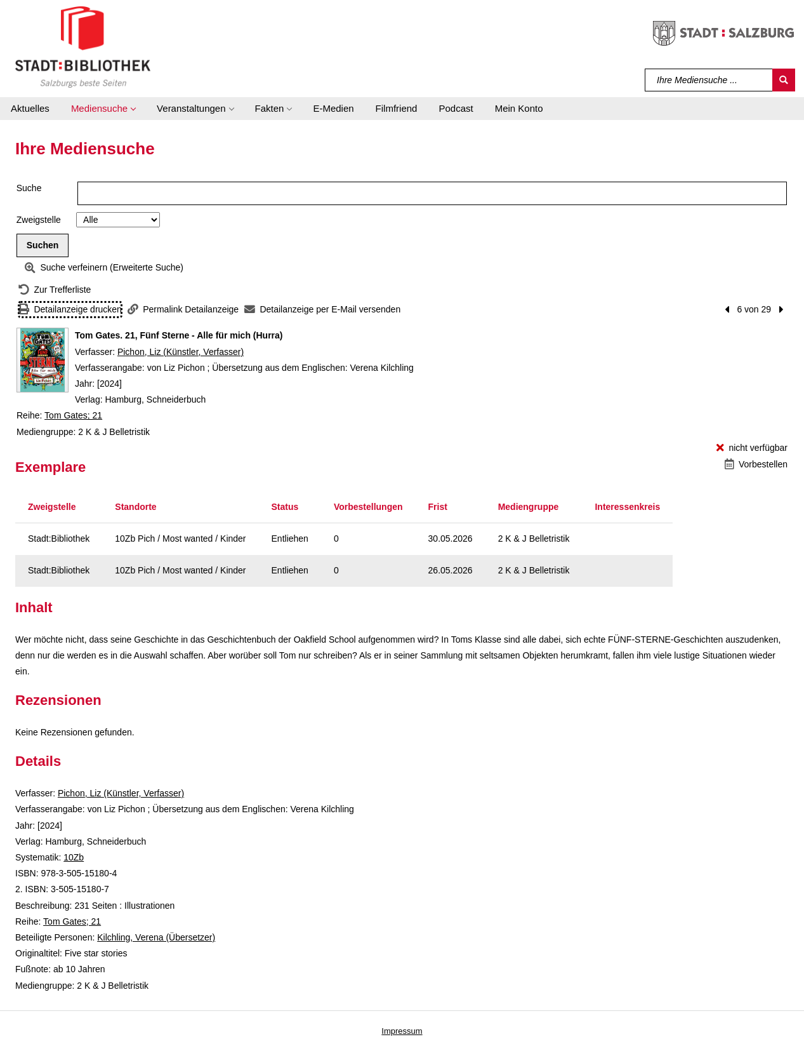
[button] (103, 108)
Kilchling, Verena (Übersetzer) (156, 937)
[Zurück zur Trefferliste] (54, 290)
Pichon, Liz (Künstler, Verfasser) (180, 352)
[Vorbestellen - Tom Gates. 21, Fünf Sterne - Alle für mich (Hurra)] (756, 464)
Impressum (401, 1031)
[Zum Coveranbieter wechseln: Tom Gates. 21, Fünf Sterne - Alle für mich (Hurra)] (42, 360)
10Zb (73, 857)
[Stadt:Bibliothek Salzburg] (82, 46)
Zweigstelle (38, 220)
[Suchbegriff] (709, 80)
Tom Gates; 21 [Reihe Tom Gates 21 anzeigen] (73, 415)
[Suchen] (783, 80)
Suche (29, 188)
